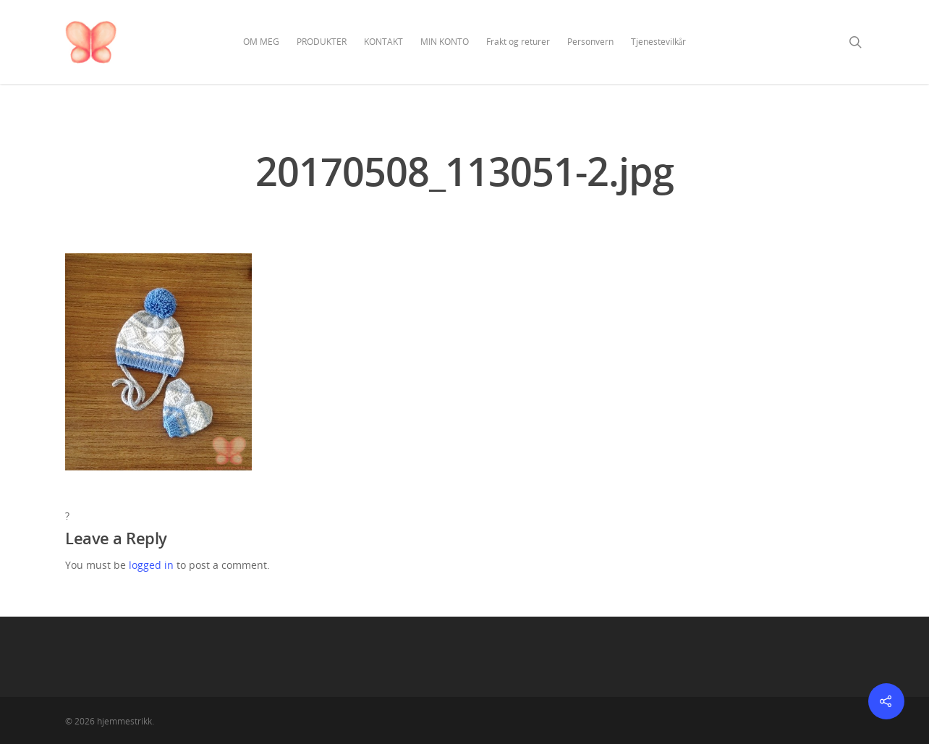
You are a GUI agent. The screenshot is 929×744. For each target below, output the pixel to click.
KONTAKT (383, 41)
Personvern (590, 41)
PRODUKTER (322, 41)
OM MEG (261, 41)
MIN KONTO (444, 41)
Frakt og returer (518, 41)
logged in (151, 565)
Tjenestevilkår (658, 41)
